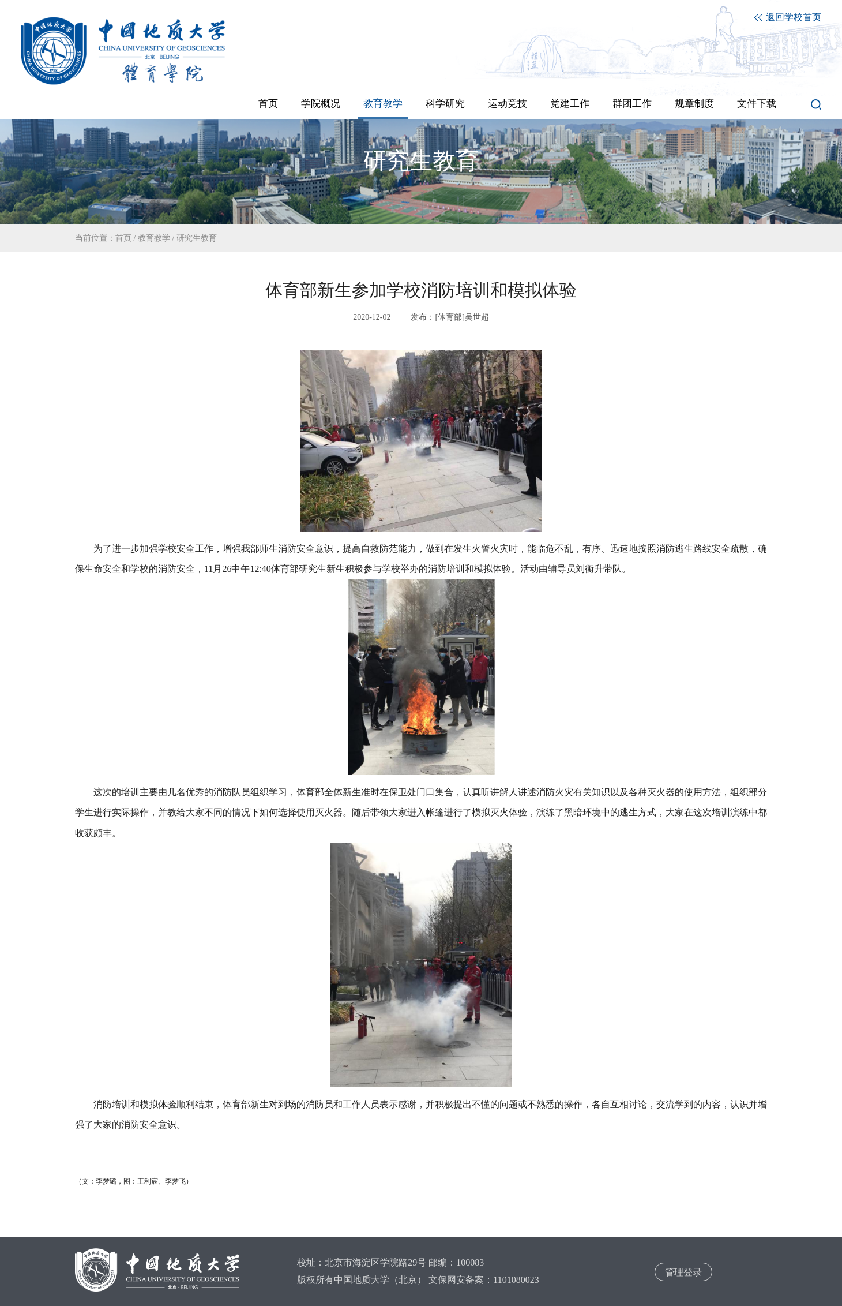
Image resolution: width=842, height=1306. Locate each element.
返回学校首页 (787, 17)
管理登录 (683, 1272)
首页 (123, 238)
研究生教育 (196, 238)
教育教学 (154, 238)
